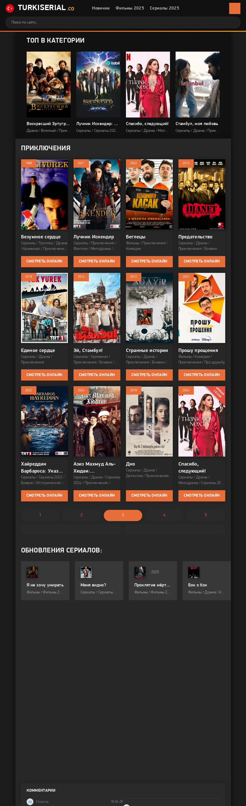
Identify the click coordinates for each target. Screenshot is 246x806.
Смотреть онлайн (44, 261)
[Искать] (232, 22)
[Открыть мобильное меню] (234, 8)
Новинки (101, 8)
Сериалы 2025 (164, 8)
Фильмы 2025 (130, 8)
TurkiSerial (40, 8)
